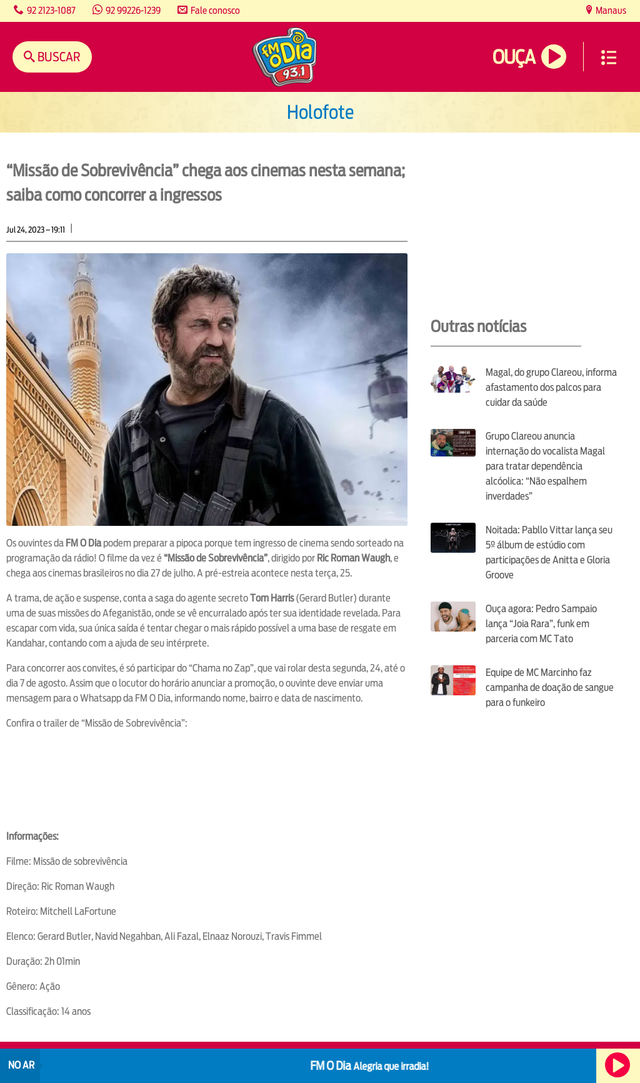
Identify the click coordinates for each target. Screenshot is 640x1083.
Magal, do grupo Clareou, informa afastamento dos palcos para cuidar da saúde (551, 387)
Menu (609, 57)
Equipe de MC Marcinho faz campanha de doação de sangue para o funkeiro (550, 687)
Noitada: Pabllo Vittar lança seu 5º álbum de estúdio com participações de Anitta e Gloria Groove (549, 552)
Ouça (513, 57)
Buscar (58, 56)
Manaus (610, 10)
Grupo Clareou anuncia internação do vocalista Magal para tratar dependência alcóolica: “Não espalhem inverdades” (545, 466)
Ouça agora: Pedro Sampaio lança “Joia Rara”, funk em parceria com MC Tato (541, 624)
